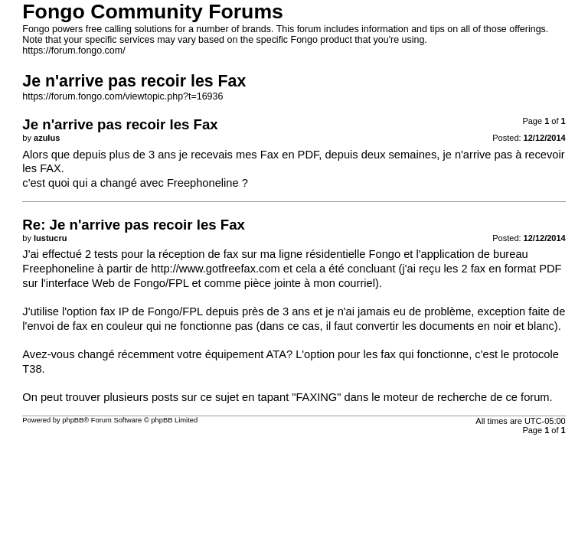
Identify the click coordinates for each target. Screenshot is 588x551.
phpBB (72, 420)
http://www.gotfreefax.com (215, 268)
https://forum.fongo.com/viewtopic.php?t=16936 (122, 96)
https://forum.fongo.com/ (73, 50)
